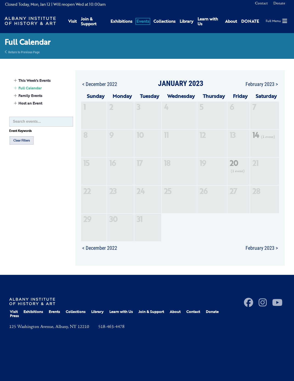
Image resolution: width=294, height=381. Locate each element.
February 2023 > (262, 83)
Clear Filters (21, 140)
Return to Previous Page (24, 52)
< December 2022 (99, 83)
